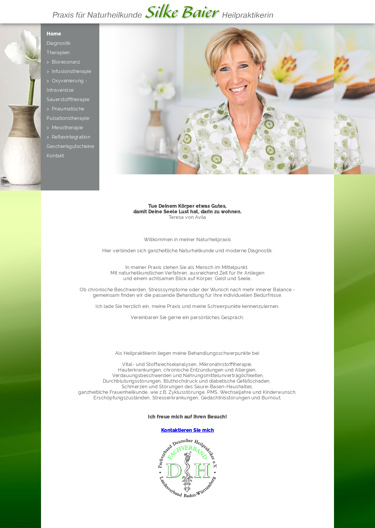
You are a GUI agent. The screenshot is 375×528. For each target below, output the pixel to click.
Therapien (58, 52)
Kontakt (55, 156)
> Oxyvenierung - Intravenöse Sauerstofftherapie (68, 90)
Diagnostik (58, 43)
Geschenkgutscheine (70, 146)
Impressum (58, 514)
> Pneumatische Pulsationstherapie (68, 113)
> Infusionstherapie (69, 71)
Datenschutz (60, 519)
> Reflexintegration (68, 137)
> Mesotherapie (65, 127)
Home (54, 34)
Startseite (57, 509)
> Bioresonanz (63, 62)
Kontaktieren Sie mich (187, 430)
